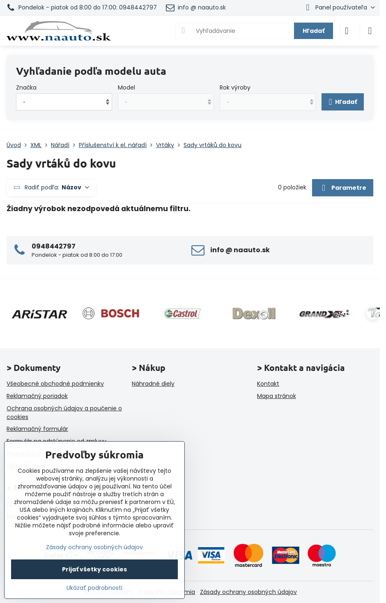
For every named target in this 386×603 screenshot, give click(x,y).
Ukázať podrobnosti (94, 588)
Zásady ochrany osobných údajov (248, 592)
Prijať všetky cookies (94, 569)
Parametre (342, 188)
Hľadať (313, 31)
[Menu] (370, 31)
